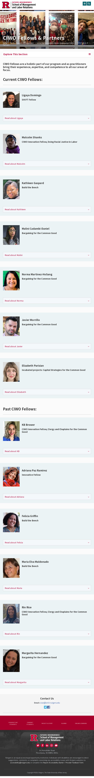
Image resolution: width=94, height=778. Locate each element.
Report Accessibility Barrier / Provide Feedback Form (63, 764)
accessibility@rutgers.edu (20, 764)
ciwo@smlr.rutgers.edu (50, 702)
